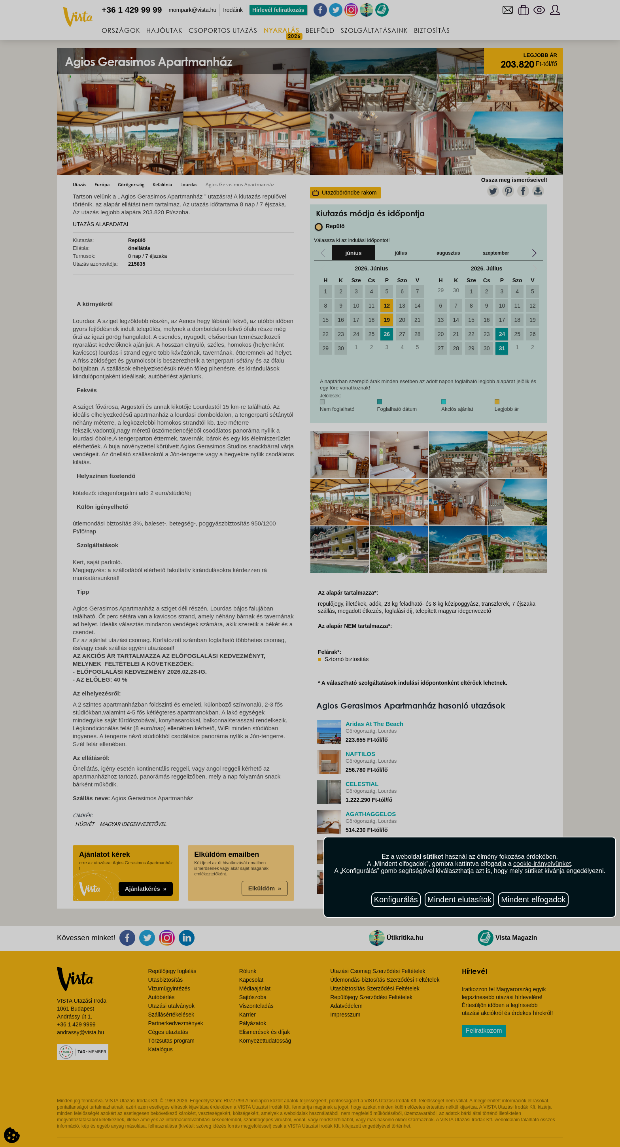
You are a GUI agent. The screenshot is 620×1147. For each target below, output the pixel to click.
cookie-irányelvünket (542, 863)
